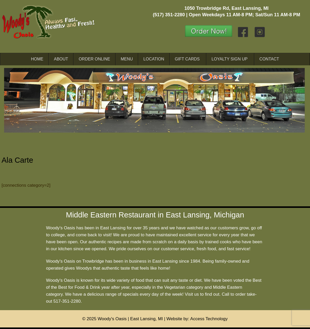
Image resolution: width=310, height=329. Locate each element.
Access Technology (209, 318)
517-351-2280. (67, 301)
